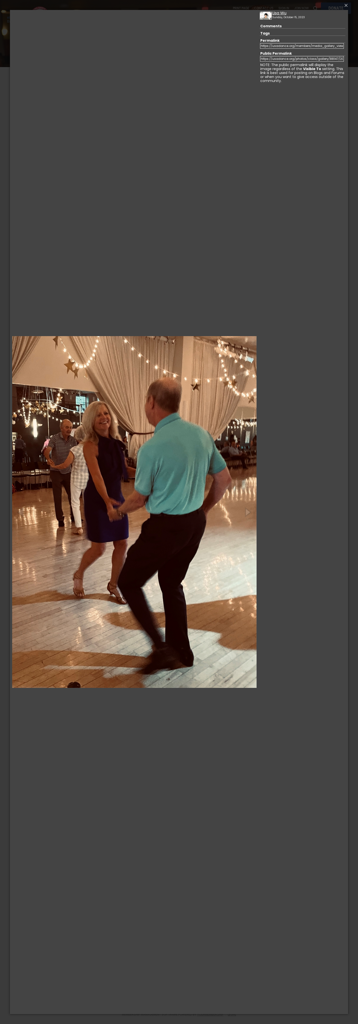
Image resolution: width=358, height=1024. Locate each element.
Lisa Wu (279, 13)
